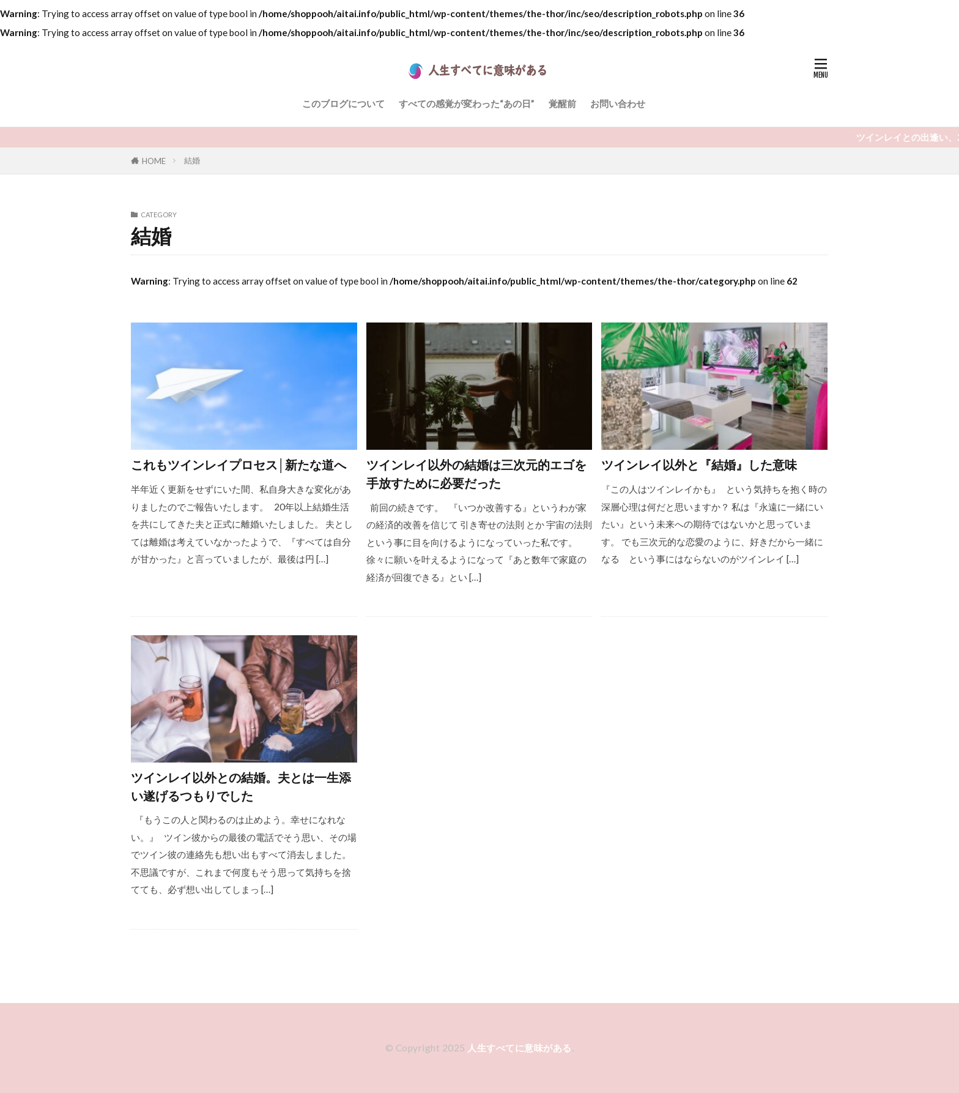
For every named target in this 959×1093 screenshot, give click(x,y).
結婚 (192, 160)
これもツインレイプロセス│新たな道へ (238, 464)
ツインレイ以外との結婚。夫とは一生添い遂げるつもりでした (241, 786)
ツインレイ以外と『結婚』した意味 (699, 464)
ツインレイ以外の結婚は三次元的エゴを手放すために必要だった (476, 473)
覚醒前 (562, 103)
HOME (154, 161)
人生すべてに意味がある (519, 1047)
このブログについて (343, 103)
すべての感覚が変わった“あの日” (467, 103)
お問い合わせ (617, 103)
